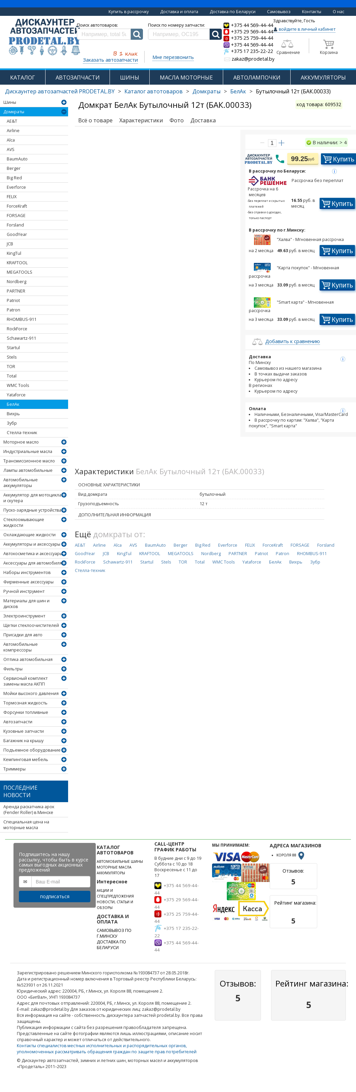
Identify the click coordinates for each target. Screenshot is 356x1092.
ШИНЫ (129, 77)
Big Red (14, 178)
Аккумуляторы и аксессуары (31, 544)
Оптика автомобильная (28, 659)
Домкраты (206, 91)
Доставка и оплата (179, 11)
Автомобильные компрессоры (20, 647)
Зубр (12, 423)
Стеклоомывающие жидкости (23, 522)
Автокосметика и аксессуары (33, 553)
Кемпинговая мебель (25, 759)
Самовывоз (279, 11)
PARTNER (16, 291)
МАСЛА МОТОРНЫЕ (186, 77)
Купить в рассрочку (129, 11)
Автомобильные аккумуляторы (20, 482)
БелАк (238, 91)
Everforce (16, 187)
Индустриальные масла (27, 451)
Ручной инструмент (23, 591)
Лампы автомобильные (28, 470)
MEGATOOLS (19, 272)
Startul (13, 348)
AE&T (12, 121)
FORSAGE (16, 215)
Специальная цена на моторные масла (26, 824)
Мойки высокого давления (31, 693)
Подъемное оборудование (32, 750)
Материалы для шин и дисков (26, 603)
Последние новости (20, 791)
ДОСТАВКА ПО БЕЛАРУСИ (111, 944)
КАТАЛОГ (22, 77)
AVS (10, 149)
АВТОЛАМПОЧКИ (256, 77)
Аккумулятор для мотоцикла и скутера (32, 498)
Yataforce (16, 395)
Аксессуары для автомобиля (32, 563)
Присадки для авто (22, 635)
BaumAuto (17, 159)
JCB (10, 244)
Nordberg (16, 281)
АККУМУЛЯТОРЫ (111, 873)
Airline (13, 130)
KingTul (14, 253)
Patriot (13, 300)
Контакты (311, 11)
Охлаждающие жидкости (29, 535)
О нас (338, 11)
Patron (13, 310)
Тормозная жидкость (25, 703)
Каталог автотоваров (153, 91)
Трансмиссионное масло (29, 461)
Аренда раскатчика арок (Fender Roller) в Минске (28, 809)
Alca (11, 140)
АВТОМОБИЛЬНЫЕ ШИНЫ (120, 861)
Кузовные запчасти (23, 731)
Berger (14, 168)
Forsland (15, 225)
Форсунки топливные (25, 712)
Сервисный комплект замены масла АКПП (25, 681)
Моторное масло (21, 442)
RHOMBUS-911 (21, 319)
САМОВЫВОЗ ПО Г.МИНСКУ (114, 933)
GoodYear (17, 234)
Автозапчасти (17, 722)
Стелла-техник (22, 432)
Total (12, 376)
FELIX (12, 197)
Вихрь (13, 414)
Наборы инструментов (27, 572)
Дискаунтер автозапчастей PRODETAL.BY (60, 91)
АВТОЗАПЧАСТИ (78, 77)
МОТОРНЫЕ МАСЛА (114, 867)
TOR (11, 366)
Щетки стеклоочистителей (31, 625)
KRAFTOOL (17, 263)
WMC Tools (18, 385)
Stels (12, 357)
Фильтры (13, 669)
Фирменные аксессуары (28, 582)
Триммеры (14, 769)
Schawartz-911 (21, 338)
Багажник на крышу (23, 741)
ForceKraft (17, 206)
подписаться (54, 896)
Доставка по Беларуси (233, 11)
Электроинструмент (24, 616)
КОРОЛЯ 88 (290, 855)
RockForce (17, 329)
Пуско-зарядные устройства (32, 510)
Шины (9, 102)
